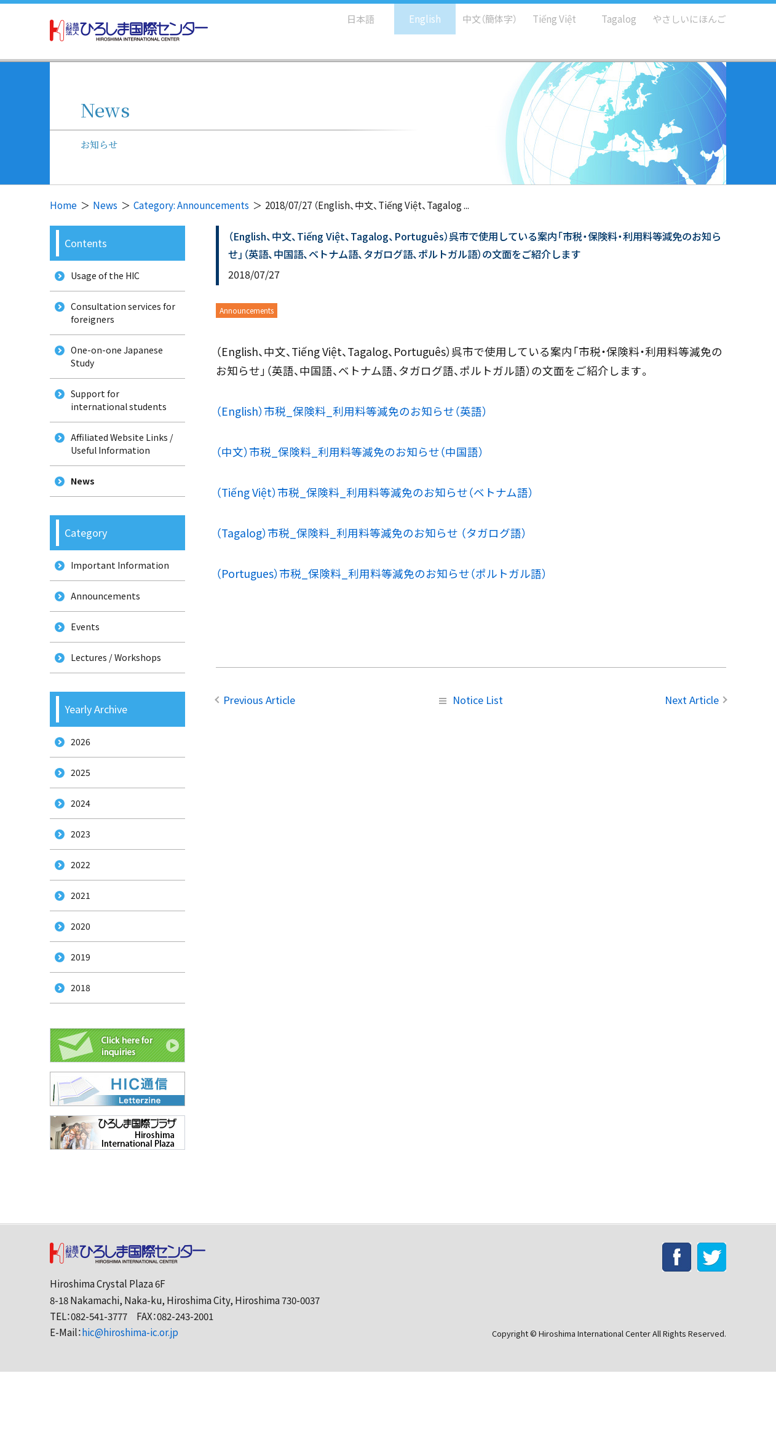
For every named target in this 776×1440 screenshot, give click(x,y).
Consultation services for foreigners (120, 317)
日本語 (348, 12)
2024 (76, 849)
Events (81, 659)
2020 (76, 985)
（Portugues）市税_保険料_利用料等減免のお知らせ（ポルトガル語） (381, 573)
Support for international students (115, 414)
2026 (76, 780)
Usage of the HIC (103, 277)
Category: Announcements (191, 205)
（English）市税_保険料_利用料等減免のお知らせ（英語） (352, 411)
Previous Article (259, 699)
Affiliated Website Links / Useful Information (120, 462)
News (105, 205)
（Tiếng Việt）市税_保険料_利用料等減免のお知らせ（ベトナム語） (375, 492)
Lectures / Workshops (113, 693)
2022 (76, 917)
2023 (76, 883)
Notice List (471, 699)
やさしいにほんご (685, 12)
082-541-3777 (99, 1385)
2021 (76, 951)
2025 (76, 815)
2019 (76, 1020)
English (412, 12)
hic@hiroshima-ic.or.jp (130, 1401)
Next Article (692, 699)
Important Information (116, 590)
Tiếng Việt (545, 12)
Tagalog (610, 12)
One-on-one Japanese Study (115, 366)
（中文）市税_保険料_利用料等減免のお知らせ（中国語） (350, 451)
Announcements (102, 625)
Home (63, 205)
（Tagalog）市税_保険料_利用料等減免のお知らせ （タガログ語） (371, 532)
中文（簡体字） (478, 12)
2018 (76, 1054)
